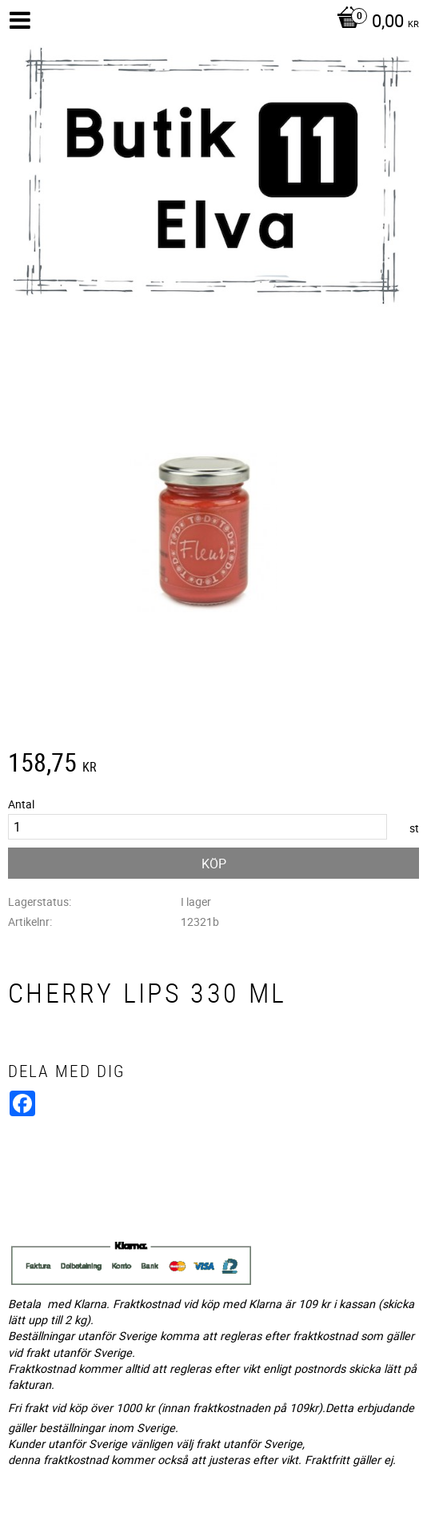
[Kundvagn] (374, 22)
